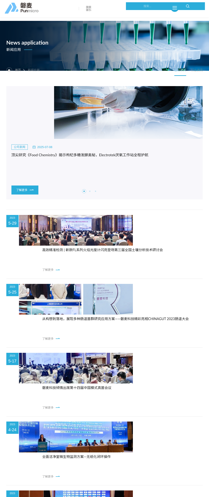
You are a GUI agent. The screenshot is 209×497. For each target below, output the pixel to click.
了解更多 (26, 151)
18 (95, 390)
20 (104, 390)
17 (90, 390)
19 (100, 390)
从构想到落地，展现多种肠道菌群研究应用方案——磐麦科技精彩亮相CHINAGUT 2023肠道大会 (134, 257)
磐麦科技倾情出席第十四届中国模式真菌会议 (103, 298)
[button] (84, 154)
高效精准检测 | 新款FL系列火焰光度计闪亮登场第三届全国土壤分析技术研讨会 (130, 216)
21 (109, 390)
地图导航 (21, 436)
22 (114, 390)
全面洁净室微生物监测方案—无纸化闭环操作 (102, 339)
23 (118, 390)
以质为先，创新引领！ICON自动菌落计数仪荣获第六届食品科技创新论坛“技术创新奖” (134, 380)
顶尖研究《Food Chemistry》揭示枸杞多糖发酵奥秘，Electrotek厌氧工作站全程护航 (53, 117)
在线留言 (21, 448)
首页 (20, 78)
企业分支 (21, 442)
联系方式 (21, 430)
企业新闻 (175, 78)
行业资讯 (196, 78)
